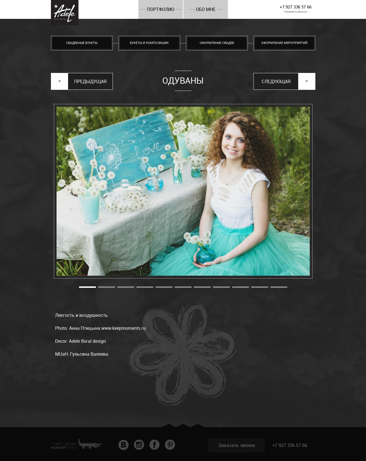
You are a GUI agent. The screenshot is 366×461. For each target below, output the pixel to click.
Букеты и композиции (149, 43)
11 (278, 287)
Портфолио (160, 9)
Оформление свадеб (217, 43)
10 (259, 287)
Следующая (276, 81)
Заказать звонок (236, 445)
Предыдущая (90, 81)
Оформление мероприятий (284, 43)
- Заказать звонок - (295, 11)
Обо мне (205, 9)
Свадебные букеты (81, 43)
